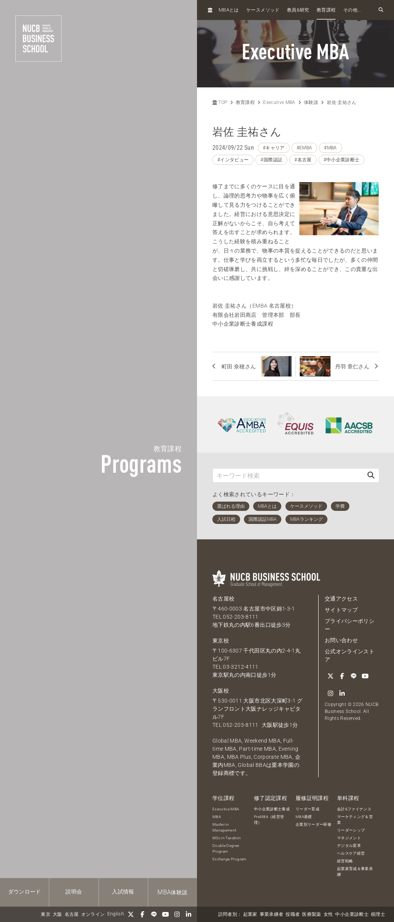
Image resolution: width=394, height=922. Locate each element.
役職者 (292, 914)
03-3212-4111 (240, 667)
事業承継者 (272, 914)
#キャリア (274, 148)
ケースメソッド (262, 10)
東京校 (220, 641)
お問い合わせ (341, 640)
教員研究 (298, 10)
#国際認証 (271, 159)
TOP (219, 102)
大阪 (57, 914)
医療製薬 (311, 914)
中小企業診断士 (351, 914)
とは (229, 10)
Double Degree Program (225, 848)
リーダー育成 (307, 809)
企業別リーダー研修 (313, 824)
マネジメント (349, 838)
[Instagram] (177, 914)
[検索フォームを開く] (381, 10)
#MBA (330, 148)
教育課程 (326, 10)
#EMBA (304, 148)
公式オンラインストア (349, 655)
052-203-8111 (240, 617)
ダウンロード (24, 892)
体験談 (172, 892)
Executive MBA (279, 102)
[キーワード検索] (288, 475)
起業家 (250, 914)
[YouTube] (165, 914)
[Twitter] (131, 914)
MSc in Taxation (226, 838)
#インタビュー (233, 159)
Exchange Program (229, 859)
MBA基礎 (304, 817)
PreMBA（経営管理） (269, 820)
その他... (352, 10)
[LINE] (154, 914)
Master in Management (224, 827)
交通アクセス (341, 599)
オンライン (93, 914)
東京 (45, 914)
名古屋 (72, 914)
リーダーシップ (351, 830)
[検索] (371, 475)
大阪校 (220, 691)
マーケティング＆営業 (355, 820)
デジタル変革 (349, 845)
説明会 (73, 892)
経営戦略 (345, 861)
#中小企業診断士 (342, 159)
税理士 (378, 914)
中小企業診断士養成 (272, 809)
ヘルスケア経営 (351, 853)
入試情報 (123, 892)
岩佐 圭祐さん (341, 102)
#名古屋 (302, 159)
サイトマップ (341, 610)
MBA (216, 817)
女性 (328, 914)
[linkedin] (188, 914)
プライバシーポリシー (349, 625)
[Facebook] (142, 914)
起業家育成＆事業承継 (355, 872)
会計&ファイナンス (354, 809)
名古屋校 (223, 599)
